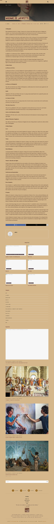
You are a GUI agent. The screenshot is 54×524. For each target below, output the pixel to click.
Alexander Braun (32, 285)
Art (6, 293)
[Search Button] (47, 2)
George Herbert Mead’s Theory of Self (14, 437)
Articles (27, 501)
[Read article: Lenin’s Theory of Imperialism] (16, 250)
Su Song (30, 271)
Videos (7, 320)
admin (8, 23)
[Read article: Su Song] (38, 265)
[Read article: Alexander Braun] (38, 279)
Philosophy (8, 311)
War (6, 322)
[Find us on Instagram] (38, 490)
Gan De (7, 271)
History (7, 302)
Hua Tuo (30, 256)
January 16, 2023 (16, 23)
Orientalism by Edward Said (11, 474)
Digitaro (44, 521)
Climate (7, 295)
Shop (27, 503)
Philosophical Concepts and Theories (15, 254)
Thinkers (24, 23)
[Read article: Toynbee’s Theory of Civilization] (27, 381)
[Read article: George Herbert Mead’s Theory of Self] (27, 419)
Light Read (8, 304)
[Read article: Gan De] (16, 265)
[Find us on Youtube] (31, 490)
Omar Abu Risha (9, 285)
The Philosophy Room (14, 521)
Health (7, 299)
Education (8, 297)
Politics (7, 313)
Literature (8, 306)
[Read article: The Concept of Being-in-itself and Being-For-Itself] (27, 344)
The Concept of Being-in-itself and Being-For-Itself (17, 362)
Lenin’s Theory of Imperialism (13, 256)
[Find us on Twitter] (23, 490)
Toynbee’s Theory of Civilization (12, 400)
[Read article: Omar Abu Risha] (16, 279)
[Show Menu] (6, 2)
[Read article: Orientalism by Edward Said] (27, 456)
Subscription (27, 500)
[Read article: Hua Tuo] (38, 250)
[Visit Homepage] (27, 2)
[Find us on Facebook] (15, 490)
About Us (27, 498)
